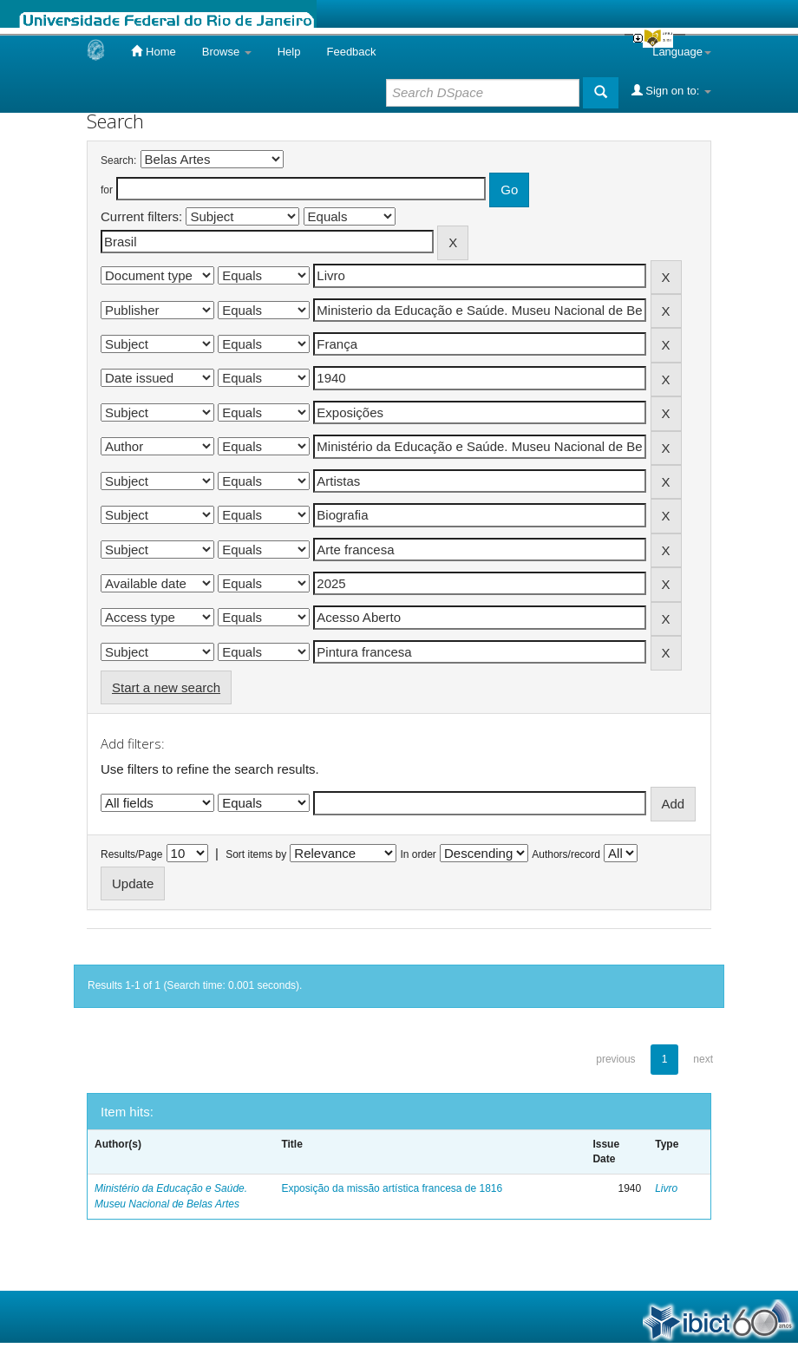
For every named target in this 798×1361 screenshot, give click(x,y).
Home (153, 51)
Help (289, 51)
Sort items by (256, 854)
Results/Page (131, 854)
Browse (227, 51)
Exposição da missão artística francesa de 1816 (391, 1188)
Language (681, 51)
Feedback (351, 51)
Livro (666, 1188)
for (107, 190)
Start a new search (166, 687)
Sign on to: (671, 90)
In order (418, 854)
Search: (118, 160)
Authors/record (566, 854)
